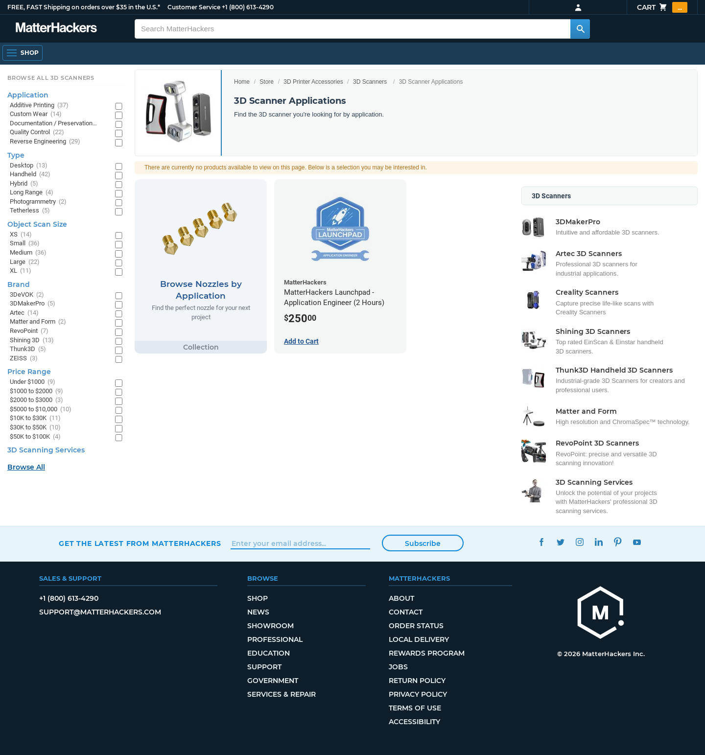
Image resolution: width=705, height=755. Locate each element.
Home (242, 81)
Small (25, 243)
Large (25, 262)
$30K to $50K (35, 427)
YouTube (636, 542)
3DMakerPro (32, 303)
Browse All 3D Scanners (50, 77)
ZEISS (24, 358)
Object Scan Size (37, 224)
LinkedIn (598, 542)
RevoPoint (29, 331)
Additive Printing (39, 105)
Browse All (26, 467)
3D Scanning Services (46, 450)
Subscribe (423, 543)
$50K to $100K (35, 437)
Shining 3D (32, 340)
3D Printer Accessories (313, 81)
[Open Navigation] (22, 53)
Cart (662, 7)
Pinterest (617, 542)
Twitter (560, 542)
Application (27, 95)
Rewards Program (427, 653)
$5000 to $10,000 (40, 409)
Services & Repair (281, 694)
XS (21, 234)
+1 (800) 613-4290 (248, 7)
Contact (406, 612)
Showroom (270, 625)
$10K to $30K (35, 418)
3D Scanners (370, 81)
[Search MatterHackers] (580, 29)
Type (15, 155)
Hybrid (24, 184)
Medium (28, 253)
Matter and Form (38, 322)
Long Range (31, 192)
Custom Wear (36, 114)
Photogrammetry (38, 202)
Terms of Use (415, 708)
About (401, 598)
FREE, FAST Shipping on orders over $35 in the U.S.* (83, 7)
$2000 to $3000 (36, 400)
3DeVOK (27, 295)
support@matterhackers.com (100, 612)
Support (264, 666)
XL (20, 271)
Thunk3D (28, 349)
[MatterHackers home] (601, 614)
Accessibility (414, 721)
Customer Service (193, 7)
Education (268, 653)
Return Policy (417, 680)
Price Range (29, 371)
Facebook (541, 542)
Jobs (398, 666)
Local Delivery (419, 639)
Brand (18, 284)
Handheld (30, 174)
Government (272, 680)
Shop (257, 598)
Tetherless (30, 210)
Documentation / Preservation (57, 123)
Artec (24, 313)
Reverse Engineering (45, 141)
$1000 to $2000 (36, 391)
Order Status (416, 625)
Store (266, 81)
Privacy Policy (418, 694)
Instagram (579, 542)
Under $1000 (32, 382)
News (258, 612)
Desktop (28, 165)
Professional (275, 639)
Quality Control (37, 132)
